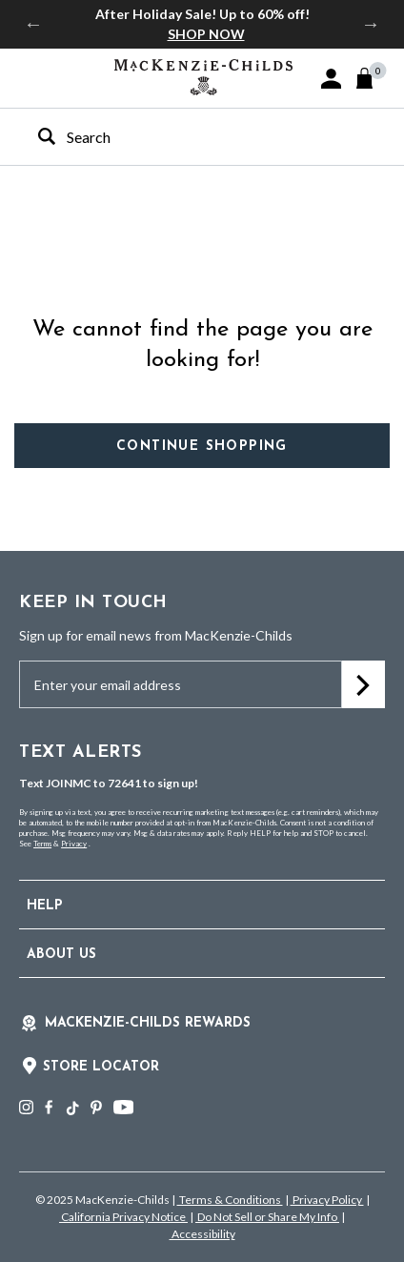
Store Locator (101, 1067)
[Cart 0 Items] (373, 78)
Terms (42, 843)
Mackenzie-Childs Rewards (148, 1023)
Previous (33, 23)
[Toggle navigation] (29, 77)
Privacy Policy (327, 1199)
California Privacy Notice (123, 1217)
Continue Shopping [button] (202, 446)
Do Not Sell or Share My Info (267, 1217)
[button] (331, 79)
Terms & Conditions (230, 1199)
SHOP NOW (206, 34)
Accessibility (202, 1234)
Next (370, 23)
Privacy (74, 843)
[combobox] (185, 136)
